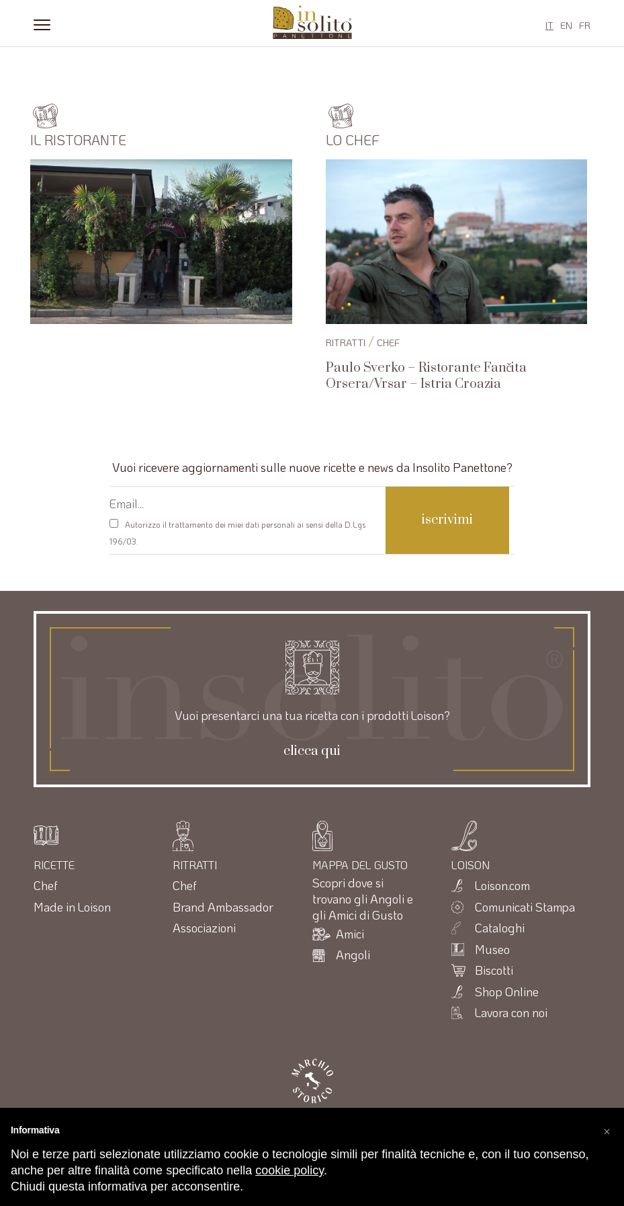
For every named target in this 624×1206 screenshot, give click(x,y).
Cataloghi (500, 928)
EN (566, 25)
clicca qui (312, 751)
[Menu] (42, 23)
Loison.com (502, 885)
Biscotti (494, 970)
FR (584, 25)
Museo (492, 949)
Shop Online (507, 991)
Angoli (353, 955)
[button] (606, 1129)
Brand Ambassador (223, 907)
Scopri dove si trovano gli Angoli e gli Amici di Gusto (362, 899)
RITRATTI (345, 342)
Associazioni (204, 928)
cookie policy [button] (289, 1170)
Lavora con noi (511, 1012)
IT (549, 25)
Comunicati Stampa (525, 907)
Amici (350, 934)
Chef (388, 342)
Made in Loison (72, 907)
